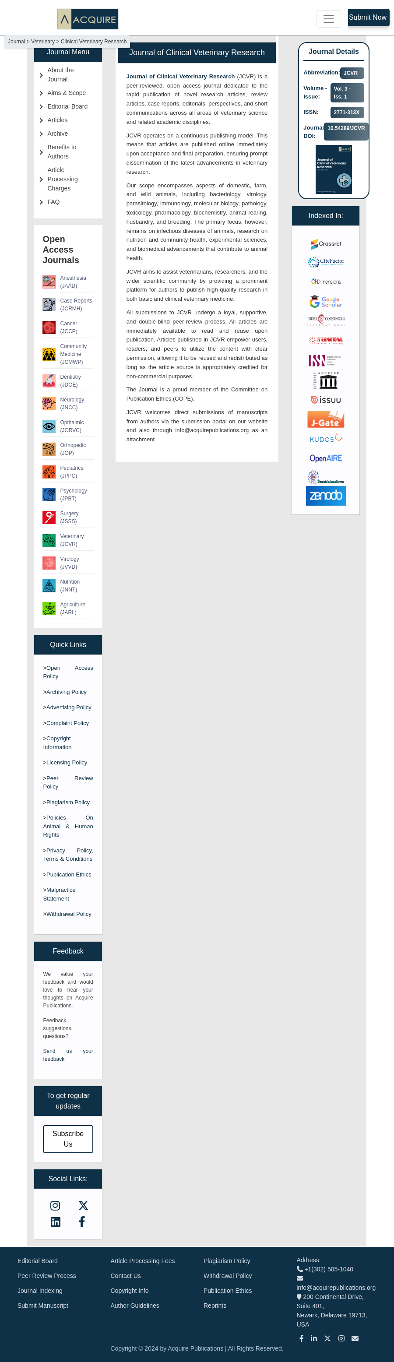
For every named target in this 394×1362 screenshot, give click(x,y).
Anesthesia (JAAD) (64, 282)
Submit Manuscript (43, 1305)
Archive (57, 133)
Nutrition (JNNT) (61, 586)
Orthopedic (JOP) (64, 449)
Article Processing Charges (62, 179)
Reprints (215, 1305)
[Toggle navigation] (329, 19)
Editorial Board (67, 106)
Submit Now (368, 17)
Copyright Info (130, 1290)
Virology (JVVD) (60, 563)
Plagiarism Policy (68, 802)
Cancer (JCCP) (59, 327)
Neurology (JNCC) (63, 404)
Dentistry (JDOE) (61, 381)
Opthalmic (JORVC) (63, 426)
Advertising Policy (68, 707)
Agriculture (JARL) (63, 609)
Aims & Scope (66, 92)
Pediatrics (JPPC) (62, 472)
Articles (57, 119)
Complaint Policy (67, 723)
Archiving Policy (66, 692)
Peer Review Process (47, 1275)
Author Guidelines (135, 1305)
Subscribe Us (68, 1139)
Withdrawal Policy (68, 914)
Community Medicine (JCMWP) (64, 354)
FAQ (53, 201)
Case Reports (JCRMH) (67, 305)
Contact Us (126, 1275)
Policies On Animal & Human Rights (68, 826)
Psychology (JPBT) (64, 495)
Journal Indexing (40, 1290)
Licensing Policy (66, 762)
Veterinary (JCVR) (63, 540)
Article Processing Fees (143, 1260)
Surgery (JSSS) (60, 517)
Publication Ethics (68, 874)
